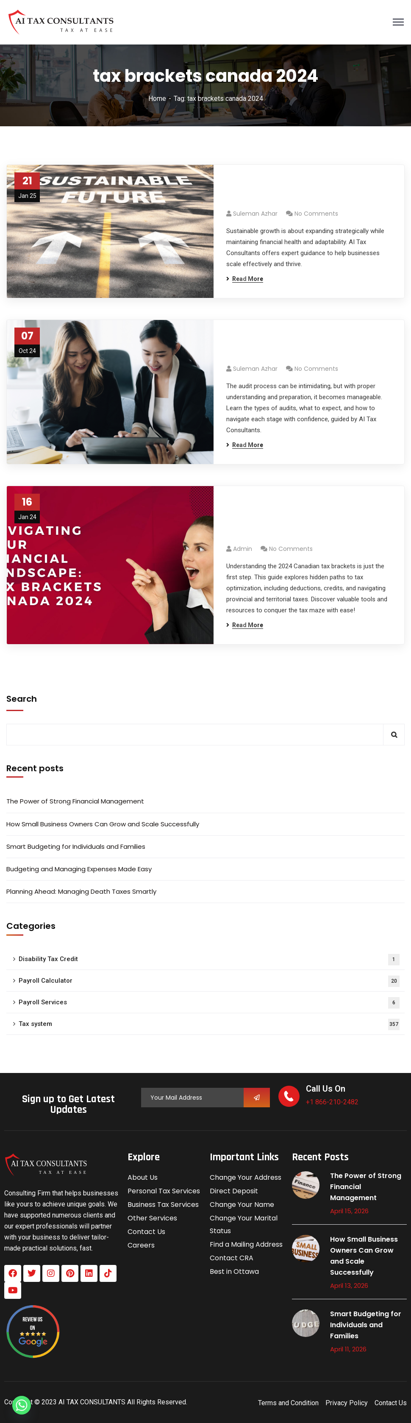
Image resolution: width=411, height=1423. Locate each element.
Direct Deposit (234, 1191)
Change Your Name (242, 1204)
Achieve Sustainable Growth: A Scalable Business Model (299, 191)
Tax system (209, 1024)
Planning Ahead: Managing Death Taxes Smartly (81, 891)
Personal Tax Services (164, 1191)
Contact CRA (231, 1258)
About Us (143, 1177)
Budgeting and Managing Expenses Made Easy (79, 868)
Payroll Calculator (209, 981)
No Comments (316, 213)
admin (242, 549)
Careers (141, 1245)
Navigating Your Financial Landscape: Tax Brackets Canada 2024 (306, 519)
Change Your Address (245, 1177)
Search (21, 699)
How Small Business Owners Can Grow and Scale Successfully (102, 824)
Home (157, 98)
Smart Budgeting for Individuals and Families (75, 846)
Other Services (152, 1218)
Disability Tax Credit (209, 959)
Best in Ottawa (234, 1271)
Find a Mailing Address (246, 1244)
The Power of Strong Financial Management (75, 801)
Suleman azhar (255, 213)
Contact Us (146, 1232)
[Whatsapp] (21, 1405)
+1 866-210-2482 (332, 1102)
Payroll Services (209, 1003)
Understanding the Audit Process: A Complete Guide (305, 346)
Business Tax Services (163, 1204)
